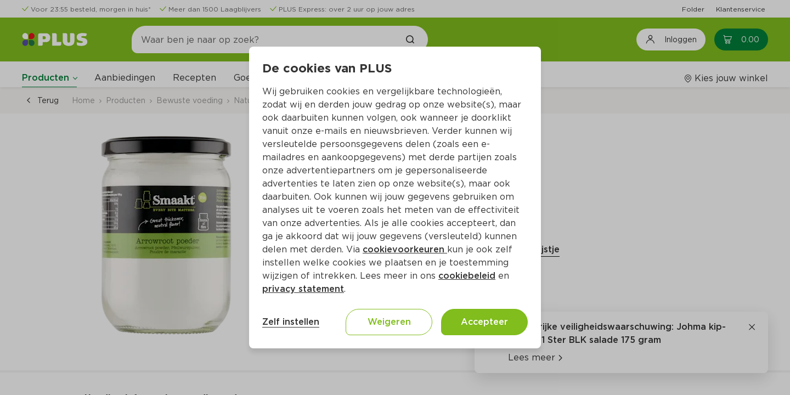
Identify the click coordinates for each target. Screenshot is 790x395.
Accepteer (484, 322)
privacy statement (303, 289)
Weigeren (389, 322)
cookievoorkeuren (405, 249)
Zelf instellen (290, 322)
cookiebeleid (466, 275)
